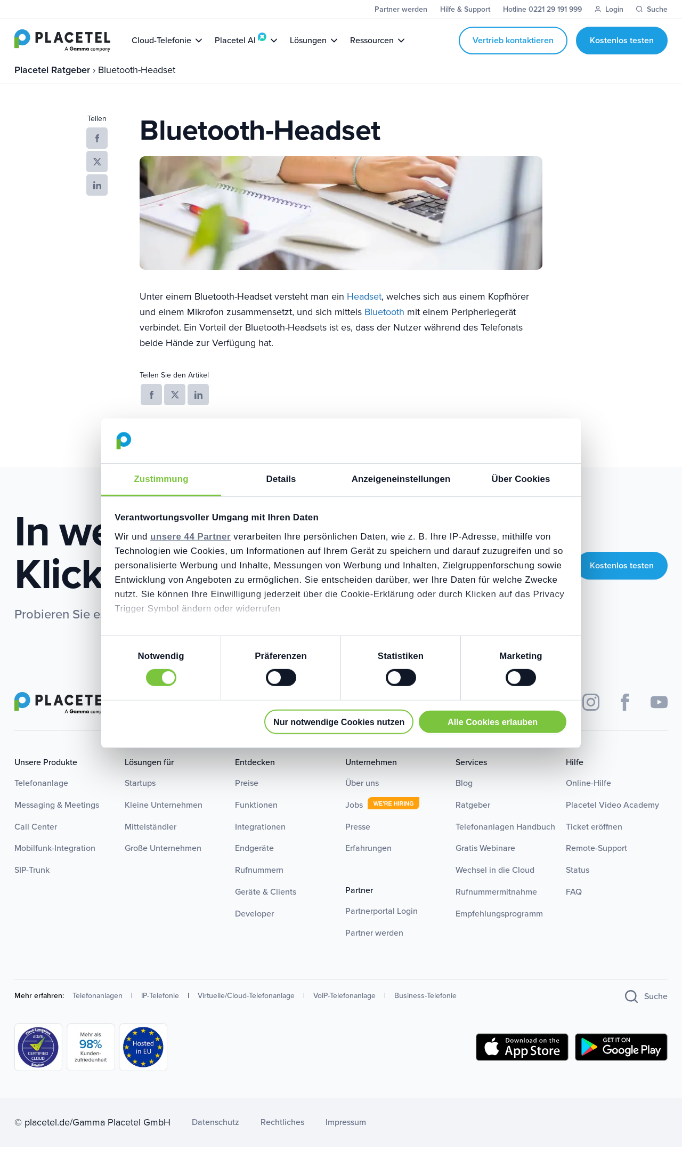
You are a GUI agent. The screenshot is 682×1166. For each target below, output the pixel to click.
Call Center (35, 845)
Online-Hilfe (588, 802)
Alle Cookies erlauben (493, 721)
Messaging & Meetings (56, 823)
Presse (357, 845)
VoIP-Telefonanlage (344, 1014)
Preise (246, 802)
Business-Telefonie (425, 1014)
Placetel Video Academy (612, 823)
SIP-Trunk (32, 889)
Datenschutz (215, 1141)
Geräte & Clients (265, 911)
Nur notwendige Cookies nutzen (338, 721)
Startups (140, 802)
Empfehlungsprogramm (499, 932)
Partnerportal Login (381, 930)
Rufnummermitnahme (496, 911)
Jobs (354, 823)
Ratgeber (473, 823)
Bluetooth (384, 331)
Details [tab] (281, 479)
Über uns (362, 802)
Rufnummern (259, 889)
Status (577, 889)
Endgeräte (254, 867)
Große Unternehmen (163, 867)
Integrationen (260, 845)
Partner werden (374, 951)
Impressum (346, 1141)
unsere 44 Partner (190, 536)
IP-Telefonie (160, 1014)
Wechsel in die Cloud (495, 889)
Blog (464, 802)
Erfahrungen (368, 867)
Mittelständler (150, 845)
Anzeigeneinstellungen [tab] (401, 479)
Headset (364, 316)
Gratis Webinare (485, 867)
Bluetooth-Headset (136, 88)
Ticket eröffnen (594, 845)
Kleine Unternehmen (163, 823)
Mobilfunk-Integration (54, 867)
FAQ (574, 911)
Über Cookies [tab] (521, 479)
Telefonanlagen (97, 1014)
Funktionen (256, 823)
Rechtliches (282, 1141)
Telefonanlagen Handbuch (505, 845)
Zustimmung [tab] (161, 479)
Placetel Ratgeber (53, 88)
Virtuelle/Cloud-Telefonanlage (246, 1014)
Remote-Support (596, 867)
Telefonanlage (41, 802)
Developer (254, 932)
